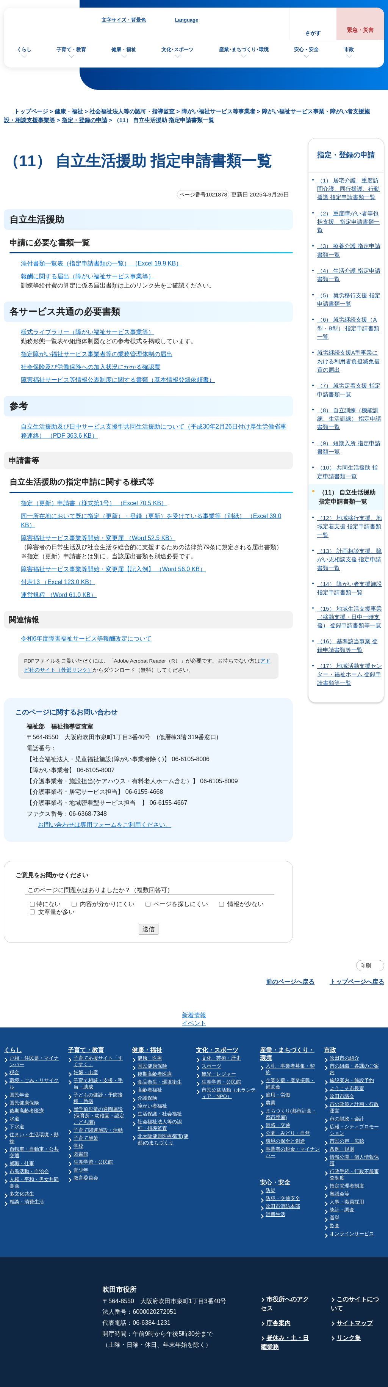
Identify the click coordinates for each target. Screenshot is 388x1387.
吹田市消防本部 (283, 1177)
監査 (335, 1196)
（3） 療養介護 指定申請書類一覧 (348, 250)
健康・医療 (150, 1028)
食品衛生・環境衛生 (160, 1052)
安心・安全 (306, 49)
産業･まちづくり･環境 (244, 49)
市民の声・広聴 (347, 1111)
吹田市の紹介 (344, 1028)
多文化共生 (21, 1164)
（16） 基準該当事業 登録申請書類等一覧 (347, 645)
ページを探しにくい (180, 904)
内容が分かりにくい (107, 904)
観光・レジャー (219, 1044)
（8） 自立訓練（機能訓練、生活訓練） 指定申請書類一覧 (349, 418)
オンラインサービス (352, 1204)
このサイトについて (355, 1274)
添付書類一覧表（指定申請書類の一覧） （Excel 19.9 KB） (104, 263)
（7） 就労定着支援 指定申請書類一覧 (348, 390)
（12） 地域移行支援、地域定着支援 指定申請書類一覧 (349, 526)
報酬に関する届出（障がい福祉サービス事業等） (87, 276)
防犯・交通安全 (283, 1169)
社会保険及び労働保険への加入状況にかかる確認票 (90, 367)
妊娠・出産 (86, 1043)
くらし (24, 49)
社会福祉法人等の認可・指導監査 (132, 111)
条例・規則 (342, 1119)
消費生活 (275, 1185)
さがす (313, 33)
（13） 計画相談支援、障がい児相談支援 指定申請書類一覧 (349, 559)
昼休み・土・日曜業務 (285, 1313)
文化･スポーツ (177, 49)
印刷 (365, 966)
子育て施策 (86, 1108)
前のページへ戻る (290, 982)
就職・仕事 (21, 1134)
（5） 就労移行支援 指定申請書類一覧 (348, 299)
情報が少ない (245, 904)
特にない (48, 904)
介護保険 (147, 1068)
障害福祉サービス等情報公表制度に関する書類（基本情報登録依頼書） (118, 380)
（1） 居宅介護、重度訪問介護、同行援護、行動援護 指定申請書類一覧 (348, 189)
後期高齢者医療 (26, 1081)
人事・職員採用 (347, 1172)
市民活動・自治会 (29, 1142)
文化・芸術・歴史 (221, 1028)
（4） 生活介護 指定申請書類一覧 (348, 275)
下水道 (16, 1097)
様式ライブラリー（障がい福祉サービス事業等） (87, 332)
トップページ (31, 111)
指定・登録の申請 (84, 120)
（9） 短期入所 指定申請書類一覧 (348, 447)
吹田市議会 (342, 1067)
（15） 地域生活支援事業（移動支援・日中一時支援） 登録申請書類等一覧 (349, 616)
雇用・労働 (278, 1065)
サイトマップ (354, 1293)
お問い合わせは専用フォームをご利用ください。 (104, 825)
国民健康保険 (24, 1073)
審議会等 (339, 1164)
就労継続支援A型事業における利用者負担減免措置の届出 (348, 361)
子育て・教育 (71, 49)
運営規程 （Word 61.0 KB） (62, 595)
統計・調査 (342, 1180)
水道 (14, 1089)
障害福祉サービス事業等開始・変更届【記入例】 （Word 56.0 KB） (116, 569)
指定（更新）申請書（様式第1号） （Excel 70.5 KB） (97, 503)
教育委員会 (86, 1148)
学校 (78, 1116)
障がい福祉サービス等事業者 (218, 111)
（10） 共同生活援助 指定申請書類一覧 (347, 472)
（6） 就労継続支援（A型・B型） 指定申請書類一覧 (348, 328)
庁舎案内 (278, 1293)
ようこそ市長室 (347, 1059)
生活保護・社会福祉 (160, 1084)
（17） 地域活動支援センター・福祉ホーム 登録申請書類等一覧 (349, 674)
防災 (270, 1161)
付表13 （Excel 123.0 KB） (61, 582)
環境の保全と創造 (285, 1111)
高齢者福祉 (150, 1060)
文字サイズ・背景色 (124, 20)
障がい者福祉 (152, 1076)
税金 (14, 1043)
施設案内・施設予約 (352, 1051)
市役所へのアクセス (285, 1274)
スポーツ (211, 1036)
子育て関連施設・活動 (98, 1100)
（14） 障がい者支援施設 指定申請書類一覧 (349, 588)
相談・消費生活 (26, 1172)
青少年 (81, 1140)
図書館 (81, 1124)
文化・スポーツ (217, 1020)
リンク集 (348, 1308)
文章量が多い (56, 912)
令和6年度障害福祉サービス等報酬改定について (86, 638)
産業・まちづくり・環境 (287, 1024)
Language (186, 20)
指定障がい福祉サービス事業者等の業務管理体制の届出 (96, 354)
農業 (270, 1073)
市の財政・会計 (347, 1089)
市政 (349, 49)
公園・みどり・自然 (288, 1103)
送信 (148, 929)
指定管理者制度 (347, 1156)
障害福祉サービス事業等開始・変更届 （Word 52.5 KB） (101, 538)
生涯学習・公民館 (93, 1132)
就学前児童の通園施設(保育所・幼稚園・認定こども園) (99, 1086)
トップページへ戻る (357, 982)
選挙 (335, 1188)
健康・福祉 (123, 49)
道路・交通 (278, 1095)
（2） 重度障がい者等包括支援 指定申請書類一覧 (348, 221)
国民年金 (19, 1065)
